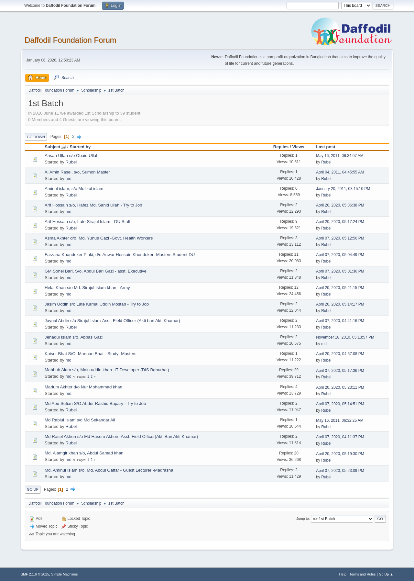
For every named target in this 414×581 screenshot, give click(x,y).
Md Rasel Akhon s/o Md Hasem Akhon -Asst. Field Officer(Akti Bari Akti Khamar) (121, 436)
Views (298, 146)
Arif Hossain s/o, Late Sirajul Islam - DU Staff (87, 221)
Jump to (302, 518)
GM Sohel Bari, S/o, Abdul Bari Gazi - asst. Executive (96, 271)
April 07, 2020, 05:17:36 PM (340, 370)
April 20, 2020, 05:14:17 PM (340, 304)
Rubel (71, 162)
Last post (325, 146)
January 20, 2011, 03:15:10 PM (343, 188)
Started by (80, 146)
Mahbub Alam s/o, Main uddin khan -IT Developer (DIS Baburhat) (107, 369)
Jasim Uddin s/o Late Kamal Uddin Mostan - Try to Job (97, 304)
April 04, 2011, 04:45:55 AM (340, 172)
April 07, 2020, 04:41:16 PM (340, 320)
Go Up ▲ (386, 574)
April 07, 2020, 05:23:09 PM (340, 470)
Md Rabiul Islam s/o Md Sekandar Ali (80, 420)
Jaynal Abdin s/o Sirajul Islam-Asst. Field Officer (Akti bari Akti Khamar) (112, 320)
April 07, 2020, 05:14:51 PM (340, 404)
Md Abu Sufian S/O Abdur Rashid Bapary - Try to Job (95, 403)
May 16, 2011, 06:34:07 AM (340, 155)
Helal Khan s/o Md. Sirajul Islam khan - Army (87, 287)
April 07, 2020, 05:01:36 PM (340, 271)
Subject (55, 146)
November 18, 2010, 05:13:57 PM (345, 337)
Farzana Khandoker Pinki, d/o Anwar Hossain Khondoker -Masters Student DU (120, 254)
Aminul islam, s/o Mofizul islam (74, 188)
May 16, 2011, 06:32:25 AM (340, 420)
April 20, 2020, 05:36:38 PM (340, 205)
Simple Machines (64, 574)
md (68, 178)
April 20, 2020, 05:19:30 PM (340, 454)
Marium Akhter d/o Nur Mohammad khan (83, 387)
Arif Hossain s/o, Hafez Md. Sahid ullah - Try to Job (93, 205)
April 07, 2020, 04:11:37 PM (340, 437)
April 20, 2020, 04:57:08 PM (340, 354)
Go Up (32, 489)
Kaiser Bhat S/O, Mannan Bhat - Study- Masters (90, 353)
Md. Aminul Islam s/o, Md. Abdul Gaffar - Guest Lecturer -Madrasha (109, 470)
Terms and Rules (363, 574)
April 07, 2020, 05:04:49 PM (340, 254)
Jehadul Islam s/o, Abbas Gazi (74, 337)
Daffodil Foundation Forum (70, 40)
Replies (281, 146)
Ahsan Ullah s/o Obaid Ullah (72, 155)
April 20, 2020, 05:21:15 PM (340, 287)
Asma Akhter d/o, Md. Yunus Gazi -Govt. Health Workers (99, 238)
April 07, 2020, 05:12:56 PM (340, 238)
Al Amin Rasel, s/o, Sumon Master (77, 172)
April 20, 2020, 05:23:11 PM (340, 387)
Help (342, 574)
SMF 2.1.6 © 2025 (35, 574)
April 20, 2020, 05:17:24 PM (340, 221)
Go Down (36, 137)
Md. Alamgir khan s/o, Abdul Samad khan (84, 453)
